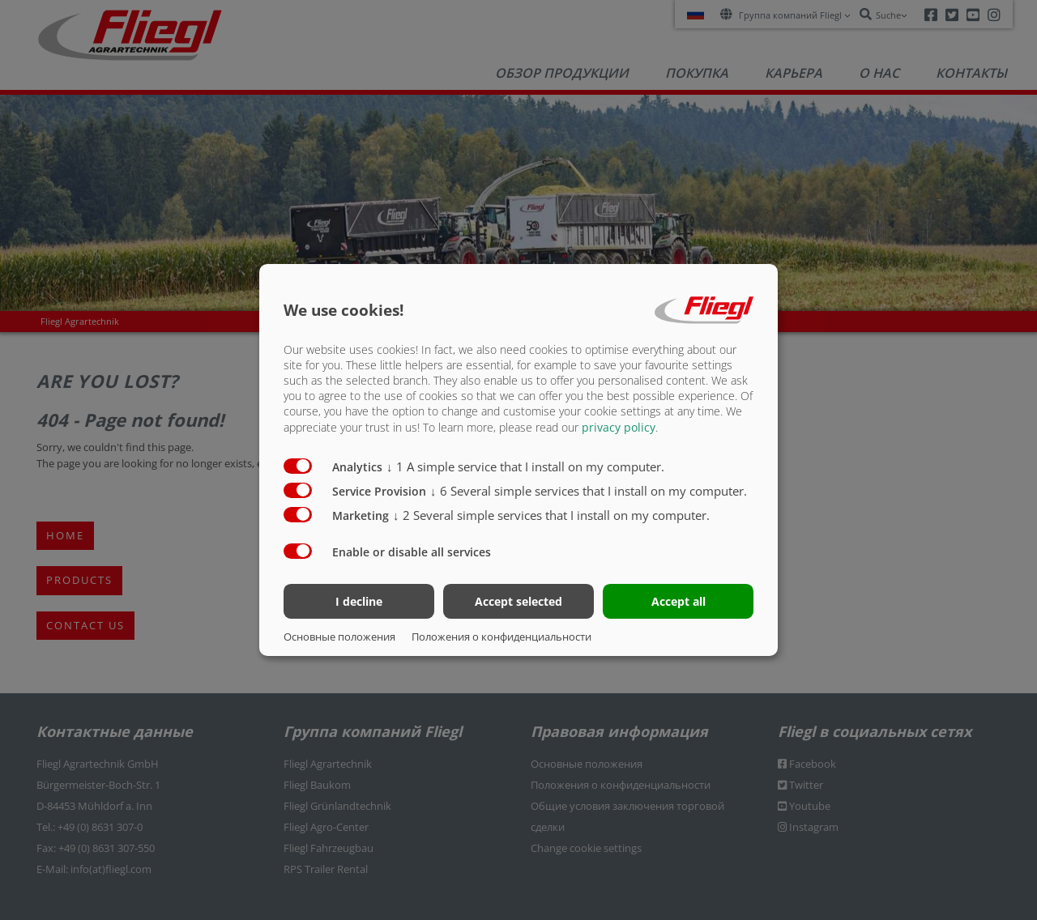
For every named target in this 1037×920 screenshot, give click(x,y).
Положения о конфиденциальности (501, 636)
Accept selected (518, 601)
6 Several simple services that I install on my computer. (588, 490)
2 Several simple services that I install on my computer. (551, 514)
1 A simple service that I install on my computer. (525, 466)
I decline (358, 601)
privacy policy (618, 426)
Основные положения (339, 636)
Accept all (678, 601)
